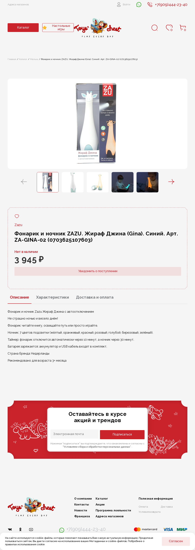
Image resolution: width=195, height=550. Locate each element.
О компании (83, 498)
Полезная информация (156, 498)
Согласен (176, 541)
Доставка (167, 506)
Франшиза (82, 516)
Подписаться (129, 434)
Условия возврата (150, 511)
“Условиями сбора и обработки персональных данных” (97, 446)
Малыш (34, 59)
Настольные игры (56, 27)
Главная (12, 59)
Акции (100, 504)
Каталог (23, 27)
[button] (24, 182)
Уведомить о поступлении (97, 271)
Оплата (143, 506)
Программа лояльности (113, 510)
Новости (80, 510)
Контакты (81, 504)
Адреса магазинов (18, 4)
